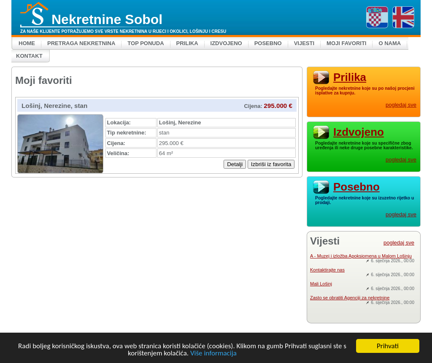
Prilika (187, 43)
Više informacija (213, 353)
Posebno (268, 43)
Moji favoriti (346, 43)
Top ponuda (145, 43)
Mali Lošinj (321, 283)
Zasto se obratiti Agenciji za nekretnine (349, 297)
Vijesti (304, 43)
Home (27, 43)
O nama (389, 43)
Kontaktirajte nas (327, 269)
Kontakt (29, 56)
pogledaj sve (401, 105)
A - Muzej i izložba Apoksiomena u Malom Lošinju (361, 255)
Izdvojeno (226, 43)
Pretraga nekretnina (81, 43)
